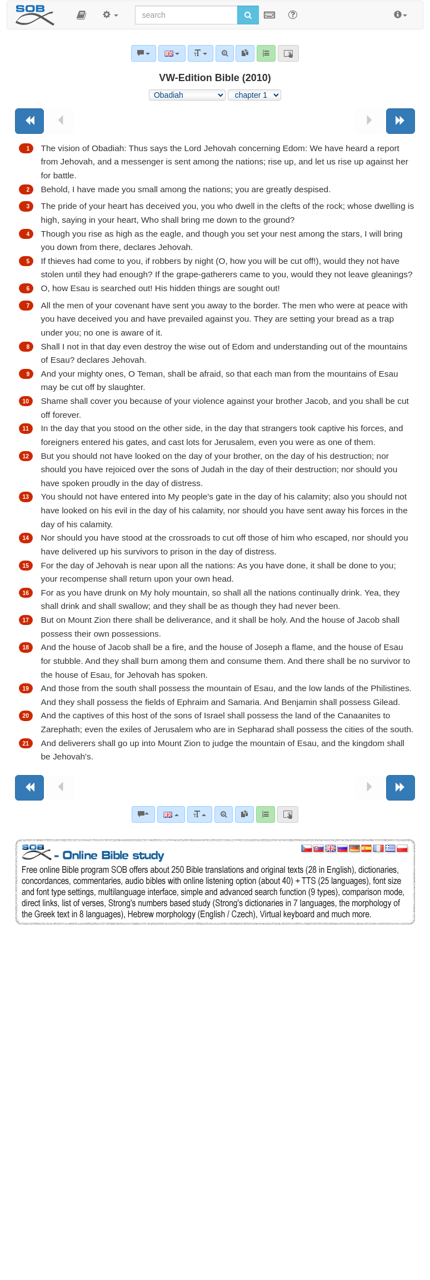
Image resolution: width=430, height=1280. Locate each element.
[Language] (170, 814)
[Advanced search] (223, 814)
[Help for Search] (292, 14)
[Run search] (248, 15)
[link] (244, 814)
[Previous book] (29, 121)
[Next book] (400, 121)
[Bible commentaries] (143, 814)
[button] (81, 15)
